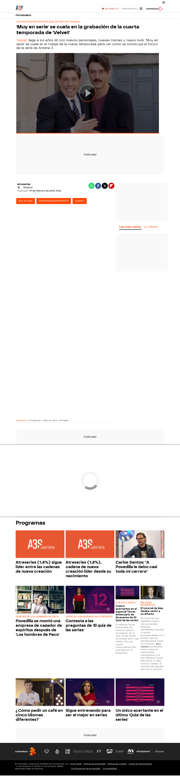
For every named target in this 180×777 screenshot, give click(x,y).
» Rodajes (63, 422)
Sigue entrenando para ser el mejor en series (88, 714)
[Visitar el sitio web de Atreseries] (99, 753)
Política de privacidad (94, 765)
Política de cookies (117, 765)
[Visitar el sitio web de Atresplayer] (145, 753)
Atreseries (21, 422)
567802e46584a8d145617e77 (54, 202)
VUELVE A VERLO (126, 604)
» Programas (34, 422)
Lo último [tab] (151, 228)
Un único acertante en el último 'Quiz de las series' (139, 716)
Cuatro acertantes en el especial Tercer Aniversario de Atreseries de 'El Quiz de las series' (127, 614)
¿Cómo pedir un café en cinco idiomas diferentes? (39, 716)
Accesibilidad (110, 770)
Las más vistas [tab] (130, 228)
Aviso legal (75, 765)
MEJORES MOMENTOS (148, 605)
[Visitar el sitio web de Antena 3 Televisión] (46, 753)
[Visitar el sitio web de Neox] (67, 753)
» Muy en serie (49, 422)
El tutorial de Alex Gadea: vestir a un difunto (152, 612)
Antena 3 (79, 202)
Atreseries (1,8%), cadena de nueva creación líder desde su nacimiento (88, 570)
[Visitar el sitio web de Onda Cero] (109, 753)
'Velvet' (21, 41)
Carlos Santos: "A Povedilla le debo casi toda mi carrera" (136, 568)
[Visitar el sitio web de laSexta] (57, 753)
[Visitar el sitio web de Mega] (88, 753)
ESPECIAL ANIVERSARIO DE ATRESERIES (89, 618)
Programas (23, 16)
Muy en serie (26, 202)
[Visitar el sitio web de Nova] (78, 753)
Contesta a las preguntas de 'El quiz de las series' (89, 627)
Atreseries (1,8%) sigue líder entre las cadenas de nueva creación (39, 568)
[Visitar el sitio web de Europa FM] (120, 753)
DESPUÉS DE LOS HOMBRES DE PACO (37, 618)
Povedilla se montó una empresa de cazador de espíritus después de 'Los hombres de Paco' (39, 629)
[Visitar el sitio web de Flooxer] (159, 753)
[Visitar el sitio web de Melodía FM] (130, 753)
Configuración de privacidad (85, 770)
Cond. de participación (140, 765)
